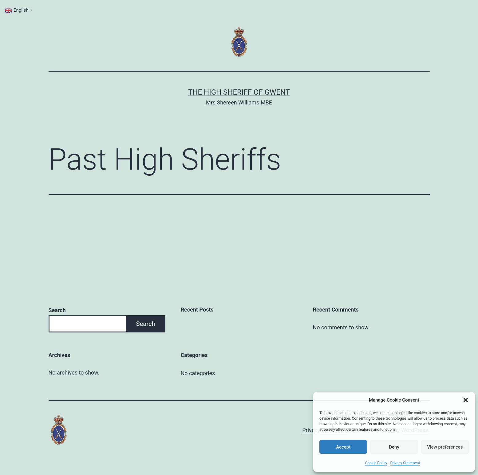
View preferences (445, 447)
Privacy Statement (405, 463)
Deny (394, 447)
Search (57, 310)
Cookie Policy (376, 463)
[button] (466, 400)
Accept (343, 447)
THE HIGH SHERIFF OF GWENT (239, 92)
